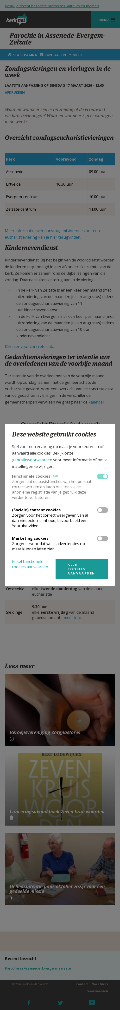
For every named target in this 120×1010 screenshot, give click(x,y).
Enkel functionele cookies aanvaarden (30, 564)
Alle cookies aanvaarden (81, 568)
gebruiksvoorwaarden (32, 460)
